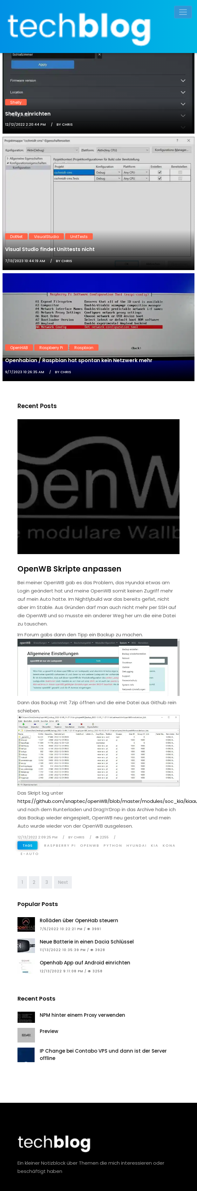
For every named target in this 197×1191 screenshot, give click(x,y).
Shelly (16, 102)
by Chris (65, 124)
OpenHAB (19, 347)
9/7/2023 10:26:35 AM (24, 371)
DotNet (16, 236)
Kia (155, 845)
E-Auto (30, 853)
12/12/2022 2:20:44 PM (25, 124)
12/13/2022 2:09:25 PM (37, 837)
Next (63, 882)
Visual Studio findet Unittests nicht (50, 249)
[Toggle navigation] (183, 12)
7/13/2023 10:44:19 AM (25, 260)
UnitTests (79, 236)
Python (113, 845)
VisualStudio (46, 236)
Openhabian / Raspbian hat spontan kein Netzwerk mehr (79, 360)
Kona (169, 845)
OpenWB (89, 845)
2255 (102, 837)
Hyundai (136, 845)
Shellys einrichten (28, 113)
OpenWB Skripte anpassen (69, 569)
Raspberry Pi (51, 347)
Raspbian (83, 347)
